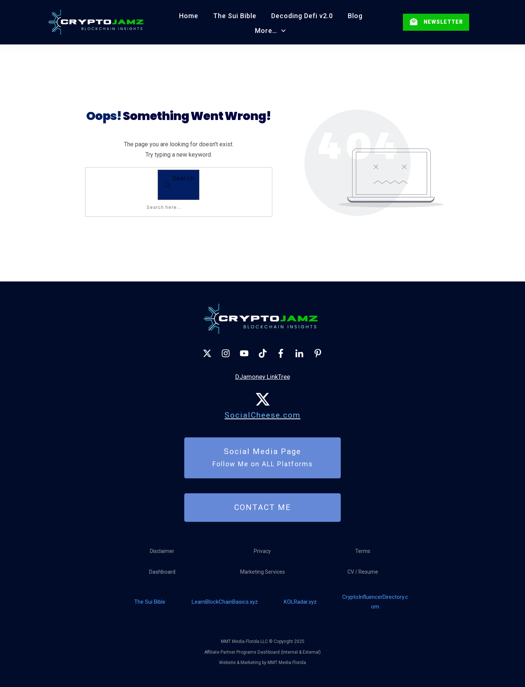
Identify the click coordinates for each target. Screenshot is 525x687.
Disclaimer (162, 551)
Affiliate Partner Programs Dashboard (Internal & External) (262, 652)
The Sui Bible (149, 601)
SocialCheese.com (262, 415)
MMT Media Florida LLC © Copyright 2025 (262, 641)
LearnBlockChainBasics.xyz (225, 601)
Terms (362, 551)
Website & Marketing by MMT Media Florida (262, 662)
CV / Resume (362, 572)
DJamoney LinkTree (262, 376)
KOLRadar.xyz (300, 601)
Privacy (262, 551)
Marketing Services (262, 572)
